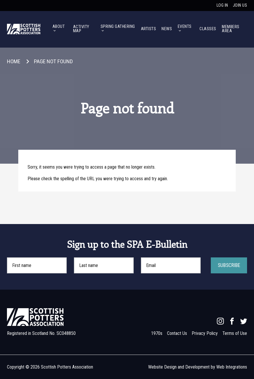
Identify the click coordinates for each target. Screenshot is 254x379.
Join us (240, 5)
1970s (156, 333)
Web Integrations (231, 367)
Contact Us (177, 333)
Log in (222, 5)
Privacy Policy (205, 333)
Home (13, 61)
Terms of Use (234, 333)
